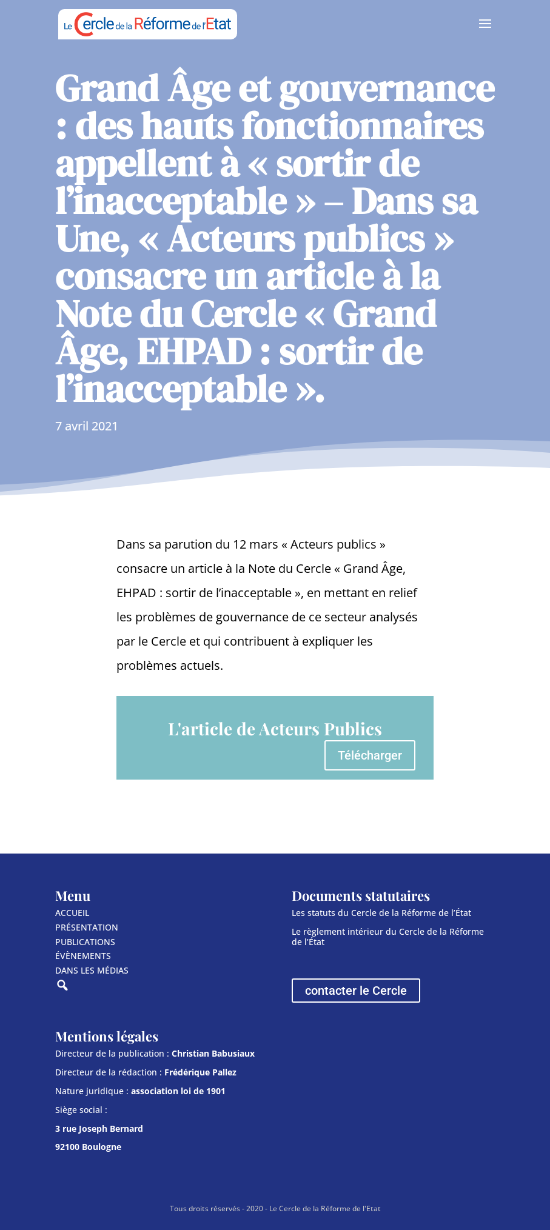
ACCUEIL (72, 912)
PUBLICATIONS (85, 942)
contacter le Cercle (356, 990)
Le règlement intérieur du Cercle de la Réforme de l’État (388, 937)
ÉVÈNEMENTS (83, 955)
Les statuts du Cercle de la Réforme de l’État (381, 912)
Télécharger (370, 755)
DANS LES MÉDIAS (92, 970)
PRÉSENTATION (86, 927)
